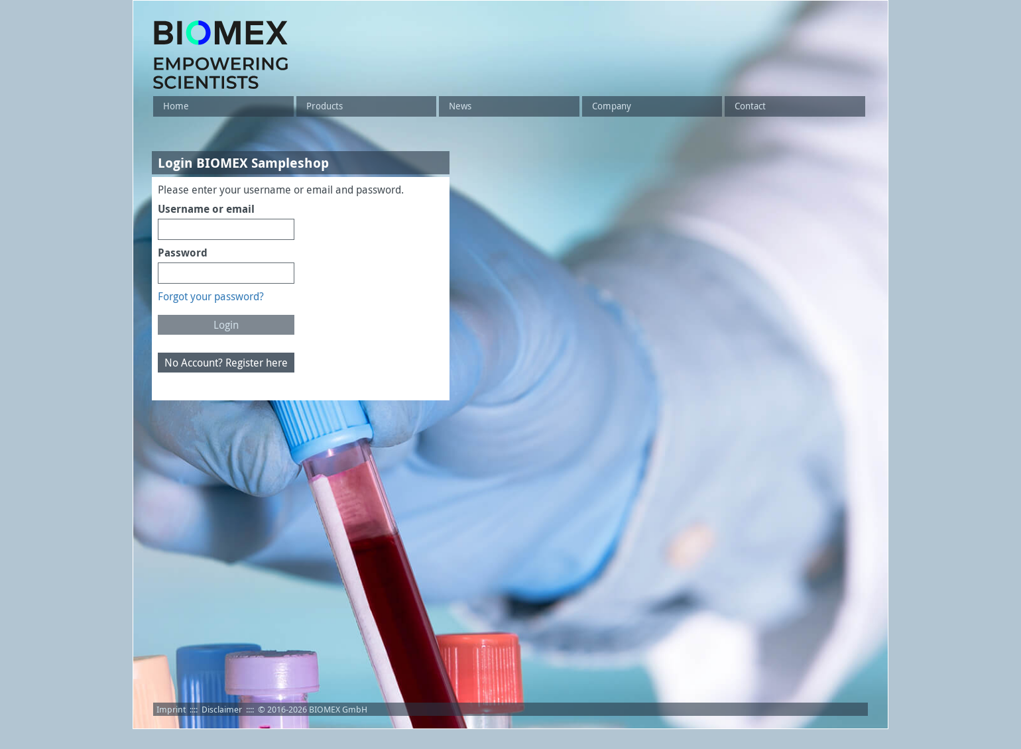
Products (324, 105)
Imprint (171, 709)
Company (611, 105)
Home (176, 105)
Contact (750, 105)
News (460, 105)
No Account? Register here (226, 362)
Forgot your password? (211, 296)
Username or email (206, 208)
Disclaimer (222, 709)
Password (183, 252)
